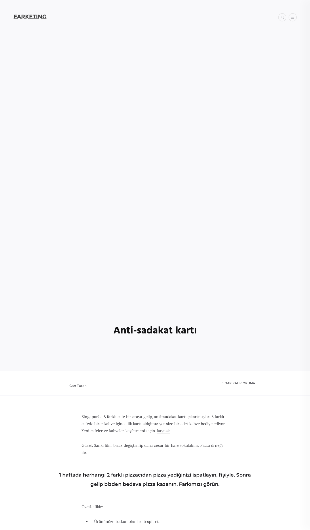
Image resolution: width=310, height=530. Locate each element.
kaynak (163, 430)
